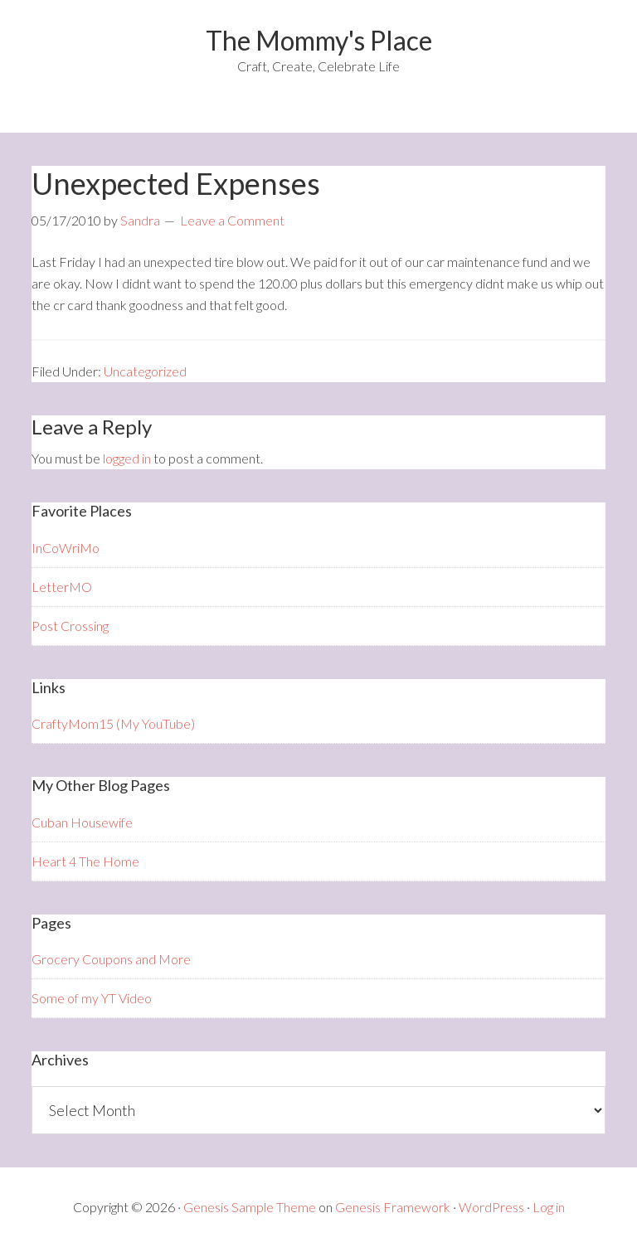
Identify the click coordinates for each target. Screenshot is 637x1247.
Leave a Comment (232, 220)
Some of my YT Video (92, 998)
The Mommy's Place (319, 40)
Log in (548, 1207)
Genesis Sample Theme (249, 1207)
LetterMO (62, 586)
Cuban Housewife (82, 822)
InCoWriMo (66, 548)
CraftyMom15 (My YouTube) (113, 723)
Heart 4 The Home (85, 861)
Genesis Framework (392, 1207)
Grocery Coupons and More (111, 959)
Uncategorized (145, 371)
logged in (127, 458)
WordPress (491, 1207)
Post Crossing (70, 625)
